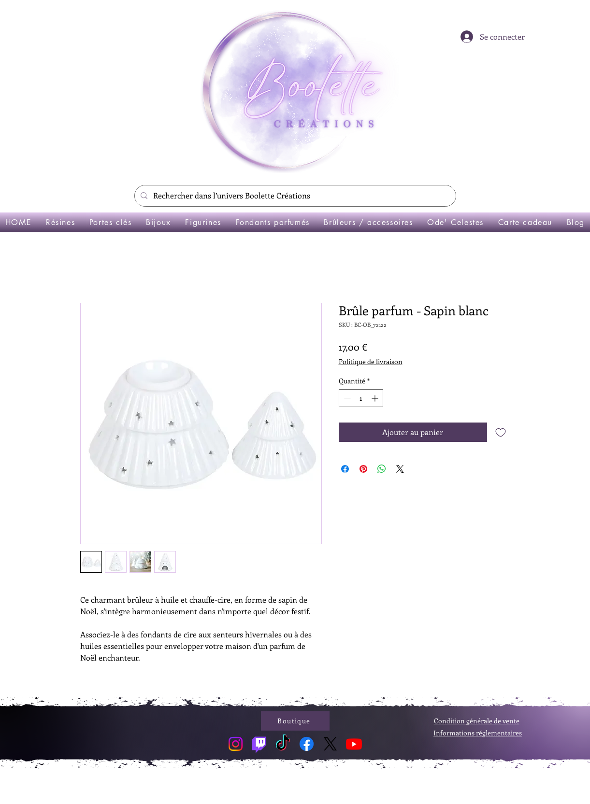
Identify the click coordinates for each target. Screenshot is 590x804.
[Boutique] (295, 721)
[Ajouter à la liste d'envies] (500, 432)
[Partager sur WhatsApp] (382, 469)
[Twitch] (259, 743)
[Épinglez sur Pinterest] (363, 469)
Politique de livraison (371, 361)
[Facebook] (306, 743)
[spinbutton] (361, 398)
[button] (60, 222)
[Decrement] (346, 398)
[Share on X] (400, 469)
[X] (330, 743)
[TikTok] (282, 743)
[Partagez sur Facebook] (345, 469)
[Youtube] (354, 743)
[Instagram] (235, 743)
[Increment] (376, 398)
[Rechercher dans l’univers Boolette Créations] (294, 195)
